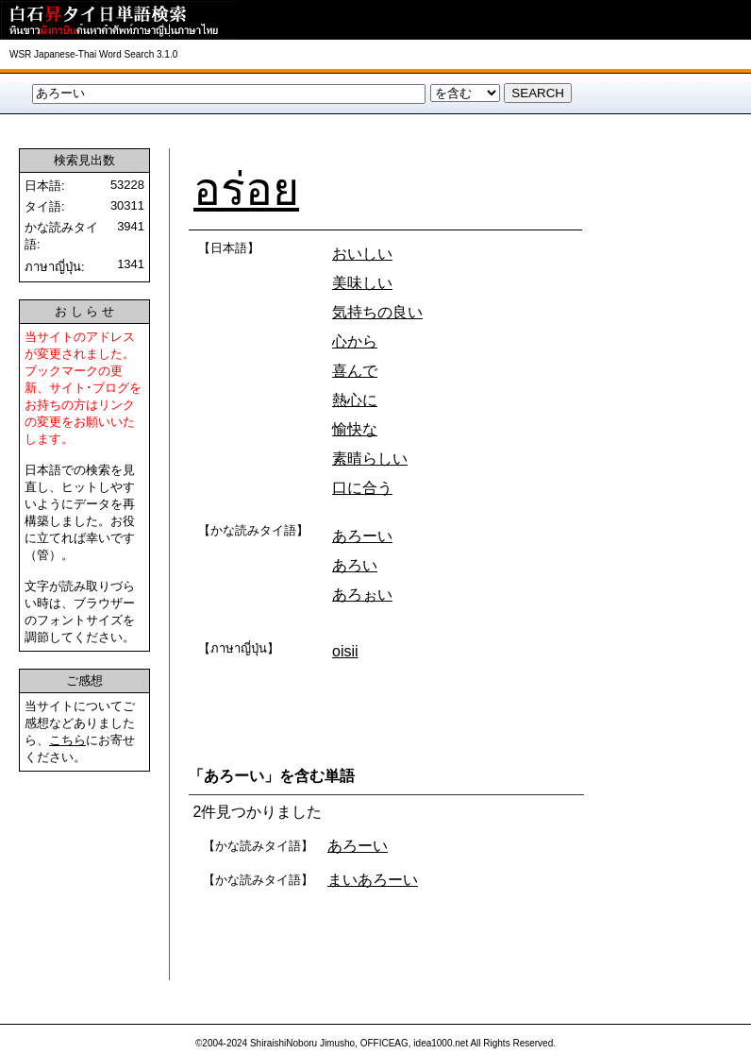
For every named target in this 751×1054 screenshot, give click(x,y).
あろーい (362, 536)
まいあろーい (372, 880)
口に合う (362, 488)
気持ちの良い (377, 312)
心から (354, 341)
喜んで (354, 371)
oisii (345, 651)
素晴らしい (370, 458)
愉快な (354, 429)
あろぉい (362, 594)
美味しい (362, 283)
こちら (67, 740)
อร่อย (246, 189)
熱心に (354, 400)
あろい (354, 565)
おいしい (362, 254)
